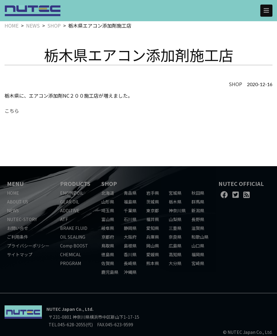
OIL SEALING (72, 237)
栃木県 (175, 202)
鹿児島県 (109, 272)
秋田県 (197, 193)
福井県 (152, 219)
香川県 (130, 254)
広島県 (175, 246)
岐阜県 (107, 228)
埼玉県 (107, 210)
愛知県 (152, 228)
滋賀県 (197, 228)
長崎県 (130, 263)
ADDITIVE (69, 210)
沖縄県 (130, 272)
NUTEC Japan (60, 309)
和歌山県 (199, 237)
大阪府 (130, 237)
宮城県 (175, 193)
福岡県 (197, 254)
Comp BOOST (74, 246)
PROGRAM (70, 263)
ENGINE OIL (71, 193)
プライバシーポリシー (28, 246)
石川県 (130, 219)
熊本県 (152, 263)
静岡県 (130, 228)
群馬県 (197, 202)
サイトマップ (19, 254)
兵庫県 (152, 237)
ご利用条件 (17, 237)
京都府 (107, 237)
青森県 (130, 193)
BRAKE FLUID (73, 228)
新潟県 (197, 210)
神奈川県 (177, 210)
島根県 (130, 246)
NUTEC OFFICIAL (241, 183)
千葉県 (130, 210)
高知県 (175, 254)
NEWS (33, 25)
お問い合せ (17, 228)
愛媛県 (152, 254)
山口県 (197, 246)
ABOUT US (17, 202)
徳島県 (107, 254)
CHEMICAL (70, 254)
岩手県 (152, 193)
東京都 (152, 210)
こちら (12, 110)
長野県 (197, 219)
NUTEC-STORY (22, 219)
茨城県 (152, 202)
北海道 (107, 193)
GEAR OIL (69, 202)
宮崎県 (197, 263)
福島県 (130, 202)
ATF (64, 219)
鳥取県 (107, 246)
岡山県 (152, 246)
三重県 (175, 228)
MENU (15, 183)
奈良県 (175, 237)
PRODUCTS (75, 183)
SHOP (54, 25)
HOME (12, 25)
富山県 (107, 219)
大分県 (175, 263)
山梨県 (175, 219)
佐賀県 (107, 263)
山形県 (107, 202)
